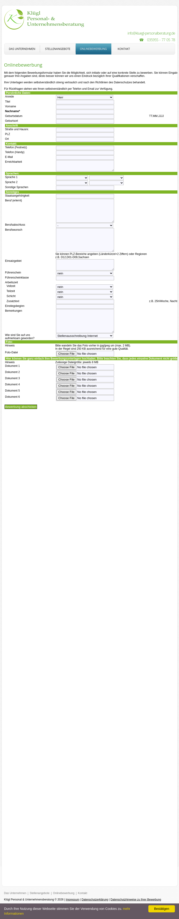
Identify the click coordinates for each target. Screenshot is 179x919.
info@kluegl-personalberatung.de (151, 33)
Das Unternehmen (22, 49)
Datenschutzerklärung (95, 899)
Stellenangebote (57, 49)
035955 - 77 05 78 (161, 39)
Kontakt (124, 49)
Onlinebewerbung (93, 49)
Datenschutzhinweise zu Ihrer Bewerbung (135, 899)
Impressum (72, 899)
